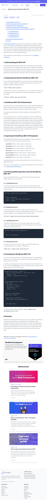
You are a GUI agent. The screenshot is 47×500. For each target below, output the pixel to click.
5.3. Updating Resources (13, 35)
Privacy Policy (4, 495)
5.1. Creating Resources (13, 31)
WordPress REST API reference (14, 166)
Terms (2, 493)
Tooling (19, 384)
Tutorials (6, 17)
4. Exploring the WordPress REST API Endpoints (17, 27)
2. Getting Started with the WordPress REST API (17, 24)
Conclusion (8, 40)
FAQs (22, 5)
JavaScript (26, 492)
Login (36, 5)
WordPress (12, 17)
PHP (18, 17)
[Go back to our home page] (5, 5)
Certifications (15, 5)
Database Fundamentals (29, 476)
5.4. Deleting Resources (13, 36)
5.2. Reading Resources (13, 33)
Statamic (26, 489)
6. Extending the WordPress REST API (14, 39)
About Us (3, 486)
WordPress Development (29, 475)
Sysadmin (26, 495)
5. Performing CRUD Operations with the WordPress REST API (20, 29)
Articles (27, 5)
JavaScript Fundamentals (30, 478)
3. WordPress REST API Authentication (15, 25)
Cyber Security (27, 496)
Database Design (28, 493)
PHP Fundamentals (28, 473)
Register (42, 5)
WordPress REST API (10, 43)
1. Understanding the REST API (13, 22)
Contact (3, 492)
